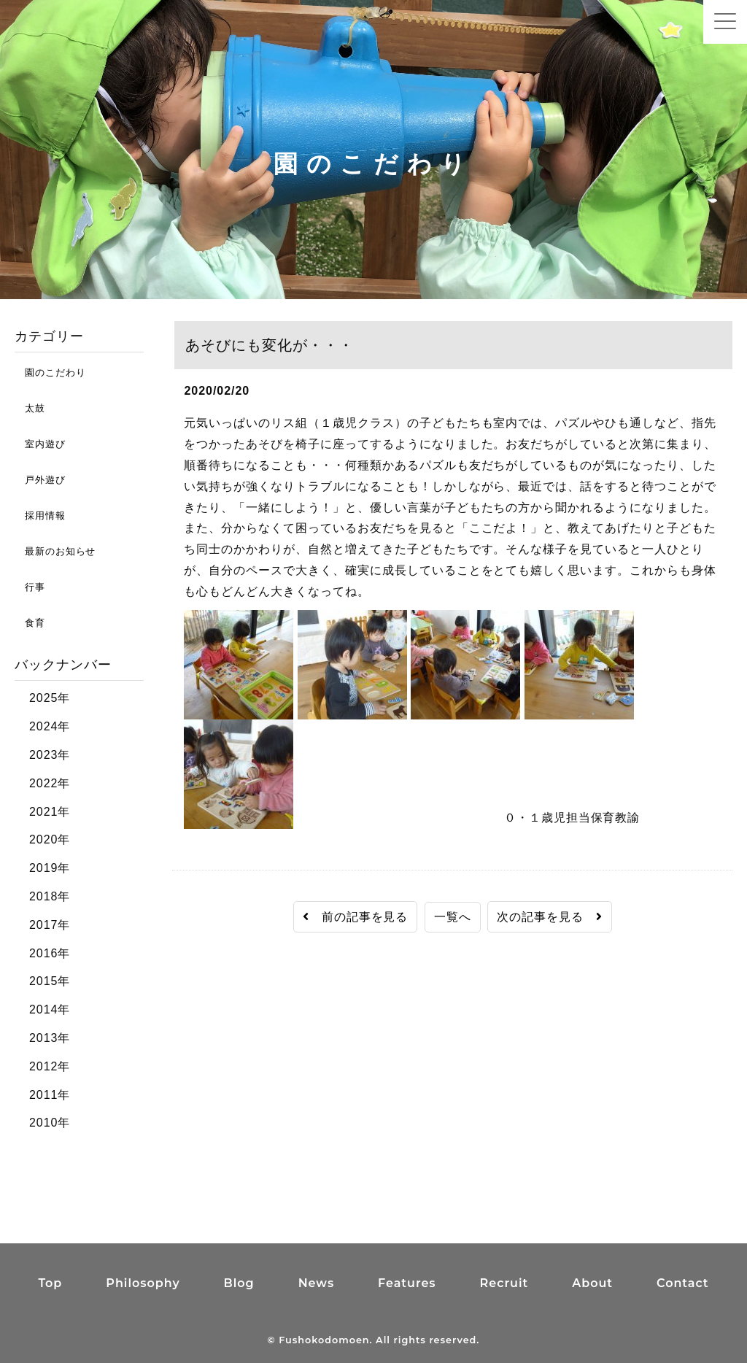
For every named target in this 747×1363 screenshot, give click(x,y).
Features (407, 1283)
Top (50, 1283)
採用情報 (40, 515)
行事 (30, 587)
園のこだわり (50, 372)
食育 (30, 622)
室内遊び (40, 444)
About (592, 1283)
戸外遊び (40, 479)
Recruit (504, 1283)
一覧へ (452, 917)
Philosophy (142, 1283)
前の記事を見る (356, 917)
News (316, 1283)
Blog (239, 1283)
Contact (683, 1283)
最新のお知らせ (55, 551)
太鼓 (30, 408)
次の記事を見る (550, 917)
